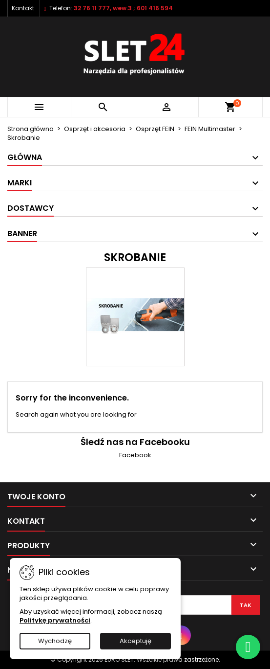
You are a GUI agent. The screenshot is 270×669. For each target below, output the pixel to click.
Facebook (135, 455)
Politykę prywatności (55, 620)
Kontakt (23, 8)
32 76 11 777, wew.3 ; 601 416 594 (123, 8)
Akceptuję (135, 641)
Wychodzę (55, 641)
